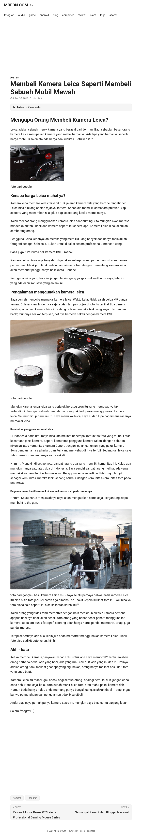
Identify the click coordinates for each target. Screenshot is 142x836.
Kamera (17, 798)
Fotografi (32, 798)
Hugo (81, 831)
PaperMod (90, 831)
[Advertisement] (71, 48)
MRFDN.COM (16, 5)
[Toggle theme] (31, 5)
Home (14, 77)
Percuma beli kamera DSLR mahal (50, 252)
